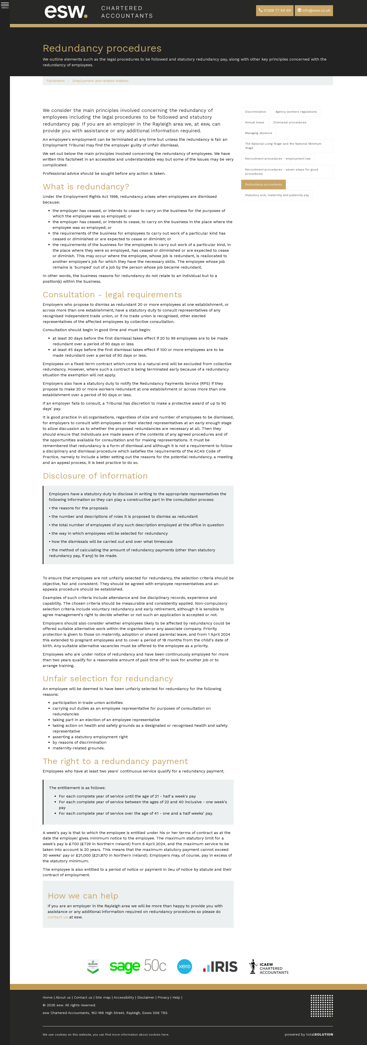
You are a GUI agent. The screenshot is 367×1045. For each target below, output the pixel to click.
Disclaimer (145, 997)
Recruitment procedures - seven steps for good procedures (281, 171)
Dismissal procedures (289, 122)
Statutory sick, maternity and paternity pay (277, 195)
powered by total (309, 1034)
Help (176, 997)
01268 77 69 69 (275, 10)
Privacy (163, 997)
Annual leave (254, 122)
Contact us (83, 997)
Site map (103, 997)
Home (48, 997)
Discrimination (255, 111)
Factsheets (55, 81)
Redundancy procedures (263, 184)
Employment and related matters (100, 81)
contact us (58, 917)
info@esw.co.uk (314, 10)
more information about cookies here (140, 1034)
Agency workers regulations (296, 111)
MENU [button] (5, 5)
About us (63, 997)
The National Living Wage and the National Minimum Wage (283, 146)
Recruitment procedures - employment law (278, 158)
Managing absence (258, 133)
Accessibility (124, 997)
